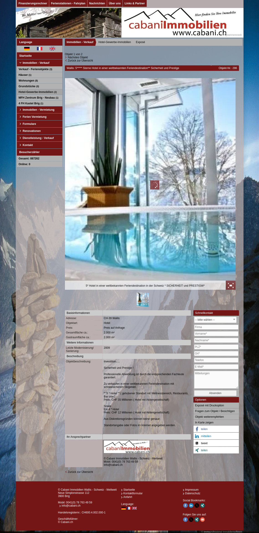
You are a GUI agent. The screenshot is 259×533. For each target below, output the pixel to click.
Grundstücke (29, 86)
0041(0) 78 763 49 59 (125, 461)
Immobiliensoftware (232, 531)
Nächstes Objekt (78, 57)
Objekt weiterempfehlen (209, 416)
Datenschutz (192, 493)
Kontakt (28, 145)
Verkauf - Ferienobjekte (35, 69)
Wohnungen (28, 80)
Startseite (25, 55)
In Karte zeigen (204, 422)
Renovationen (32, 131)
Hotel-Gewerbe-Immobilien (38, 92)
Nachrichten (97, 3)
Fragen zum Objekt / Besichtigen (215, 411)
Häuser (25, 75)
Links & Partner (135, 3)
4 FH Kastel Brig (31, 103)
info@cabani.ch (113, 464)
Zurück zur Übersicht (80, 60)
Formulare (29, 124)
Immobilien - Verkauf (36, 62)
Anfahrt (127, 497)
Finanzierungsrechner (33, 3)
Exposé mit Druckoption (209, 405)
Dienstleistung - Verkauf (38, 138)
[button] (216, 429)
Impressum (192, 489)
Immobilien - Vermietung (38, 109)
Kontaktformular (133, 493)
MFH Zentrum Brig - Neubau (39, 97)
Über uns (115, 3)
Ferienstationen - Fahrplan (68, 3)
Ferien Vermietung (35, 116)
